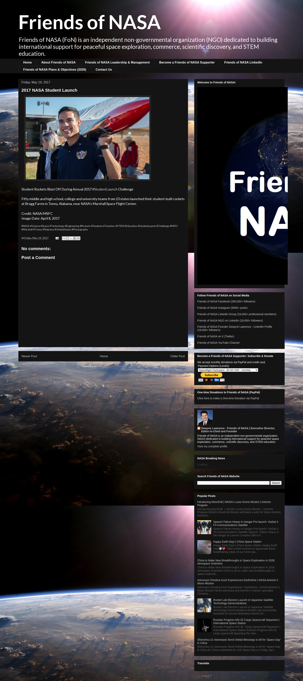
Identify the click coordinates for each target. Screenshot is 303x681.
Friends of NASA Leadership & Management (117, 62)
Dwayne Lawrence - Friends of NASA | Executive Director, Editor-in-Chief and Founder (238, 430)
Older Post (177, 356)
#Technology (56, 226)
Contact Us (104, 69)
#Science (35, 226)
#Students (97, 226)
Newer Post (29, 356)
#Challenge (163, 226)
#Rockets (85, 226)
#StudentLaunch (104, 189)
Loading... (203, 464)
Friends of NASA (89, 21)
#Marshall (27, 229)
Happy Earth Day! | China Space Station (237, 541)
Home (27, 62)
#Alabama (48, 229)
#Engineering (72, 226)
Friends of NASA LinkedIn (243, 62)
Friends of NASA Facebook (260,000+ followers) (226, 301)
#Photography (79, 229)
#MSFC (174, 226)
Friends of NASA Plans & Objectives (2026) (54, 69)
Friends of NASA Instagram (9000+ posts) (222, 307)
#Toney (37, 229)
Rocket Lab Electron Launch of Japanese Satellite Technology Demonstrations (243, 601)
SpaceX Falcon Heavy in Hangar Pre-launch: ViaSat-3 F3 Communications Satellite (245, 523)
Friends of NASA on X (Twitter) (215, 336)
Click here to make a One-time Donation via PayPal (228, 398)
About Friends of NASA (58, 62)
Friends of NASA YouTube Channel (218, 342)
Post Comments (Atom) (111, 366)
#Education (130, 226)
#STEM (120, 226)
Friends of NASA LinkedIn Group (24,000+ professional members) (236, 314)
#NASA (25, 226)
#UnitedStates (63, 229)
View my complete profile (212, 446)
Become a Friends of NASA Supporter (187, 62)
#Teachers (109, 226)
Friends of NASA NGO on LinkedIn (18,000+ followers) (230, 320)
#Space (45, 226)
